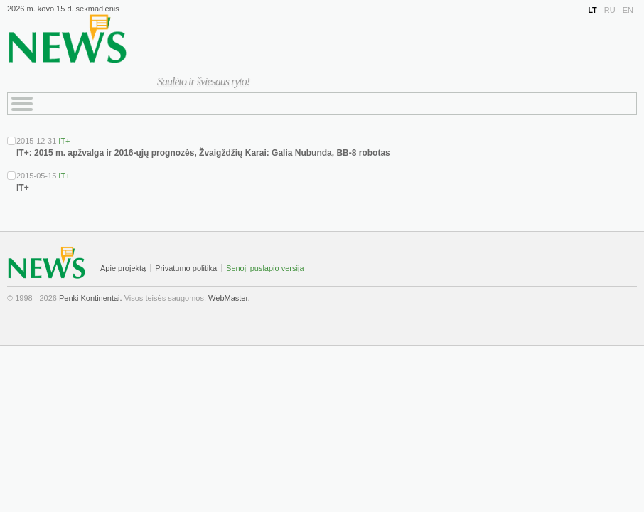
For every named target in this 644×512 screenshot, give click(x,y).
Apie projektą (123, 268)
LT (592, 10)
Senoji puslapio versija (265, 268)
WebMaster (227, 298)
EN (628, 10)
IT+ (64, 141)
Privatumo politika (186, 268)
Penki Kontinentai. (90, 298)
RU (610, 10)
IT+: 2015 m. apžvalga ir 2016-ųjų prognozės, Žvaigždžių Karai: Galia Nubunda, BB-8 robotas (203, 153)
